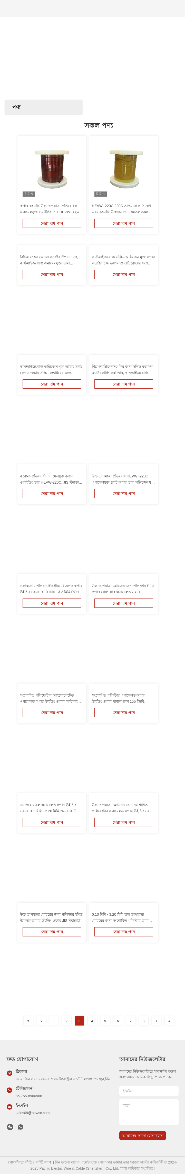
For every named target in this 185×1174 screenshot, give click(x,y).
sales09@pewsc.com (33, 1113)
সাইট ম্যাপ (43, 1162)
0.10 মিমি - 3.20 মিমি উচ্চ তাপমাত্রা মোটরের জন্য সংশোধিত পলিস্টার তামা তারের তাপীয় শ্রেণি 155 (120, 920)
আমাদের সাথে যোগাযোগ (142, 1136)
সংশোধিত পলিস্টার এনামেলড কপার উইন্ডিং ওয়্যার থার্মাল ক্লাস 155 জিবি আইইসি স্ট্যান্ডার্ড (118, 701)
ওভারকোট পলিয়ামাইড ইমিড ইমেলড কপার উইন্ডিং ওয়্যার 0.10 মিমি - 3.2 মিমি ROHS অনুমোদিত (51, 592)
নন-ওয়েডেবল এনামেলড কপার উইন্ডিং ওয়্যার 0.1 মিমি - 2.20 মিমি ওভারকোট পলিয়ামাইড (48, 811)
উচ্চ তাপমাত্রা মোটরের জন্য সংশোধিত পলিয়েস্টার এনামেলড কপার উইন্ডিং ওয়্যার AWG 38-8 (123, 811)
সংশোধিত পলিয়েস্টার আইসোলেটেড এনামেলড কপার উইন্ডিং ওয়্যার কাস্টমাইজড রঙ (51, 701)
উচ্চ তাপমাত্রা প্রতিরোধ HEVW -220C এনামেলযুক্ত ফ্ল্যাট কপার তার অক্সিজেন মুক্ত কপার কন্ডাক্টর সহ (123, 482)
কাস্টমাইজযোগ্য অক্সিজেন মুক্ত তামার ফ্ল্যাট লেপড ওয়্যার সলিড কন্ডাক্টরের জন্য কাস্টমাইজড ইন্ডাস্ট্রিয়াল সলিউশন (51, 373)
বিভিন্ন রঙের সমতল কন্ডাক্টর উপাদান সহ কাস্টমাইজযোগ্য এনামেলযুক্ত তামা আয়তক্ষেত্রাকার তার (48, 263)
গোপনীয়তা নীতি (20, 1162)
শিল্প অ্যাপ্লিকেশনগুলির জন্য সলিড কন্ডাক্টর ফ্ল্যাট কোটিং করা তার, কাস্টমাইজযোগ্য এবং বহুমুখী (122, 373)
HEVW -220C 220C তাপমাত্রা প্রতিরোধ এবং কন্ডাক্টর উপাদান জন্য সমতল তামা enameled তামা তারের (121, 212)
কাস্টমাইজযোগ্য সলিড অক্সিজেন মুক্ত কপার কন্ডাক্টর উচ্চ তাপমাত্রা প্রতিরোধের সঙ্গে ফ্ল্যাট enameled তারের (123, 263)
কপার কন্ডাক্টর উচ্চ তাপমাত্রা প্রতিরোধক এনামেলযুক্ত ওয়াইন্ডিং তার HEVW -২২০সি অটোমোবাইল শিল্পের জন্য (51, 212)
